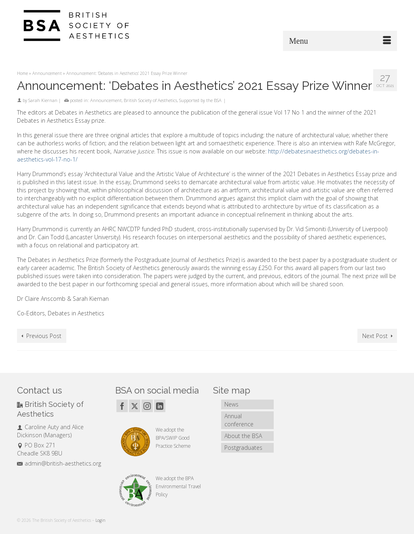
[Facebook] (122, 406)
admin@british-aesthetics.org (59, 463)
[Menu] (340, 41)
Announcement (106, 100)
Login (100, 520)
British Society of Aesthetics (150, 100)
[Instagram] (147, 406)
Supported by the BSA (200, 100)
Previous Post (43, 336)
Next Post (375, 336)
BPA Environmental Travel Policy (178, 486)
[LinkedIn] (159, 406)
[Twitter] (134, 406)
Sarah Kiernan (42, 100)
